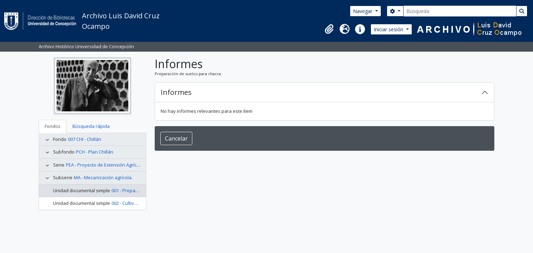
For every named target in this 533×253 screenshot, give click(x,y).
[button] (329, 29)
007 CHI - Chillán (84, 139)
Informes (176, 92)
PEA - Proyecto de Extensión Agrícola (104, 165)
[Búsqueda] (459, 11)
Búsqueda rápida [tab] (91, 126)
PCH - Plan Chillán (94, 152)
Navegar (363, 11)
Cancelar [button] (176, 138)
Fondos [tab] (52, 126)
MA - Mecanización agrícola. (103, 177)
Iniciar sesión (389, 29)
